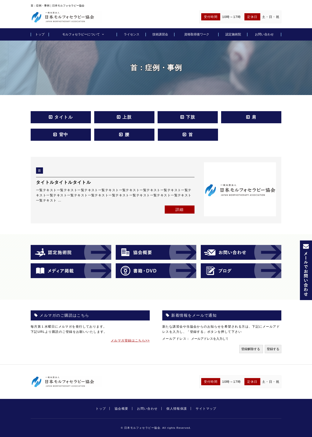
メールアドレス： (176, 338)
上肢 (127, 117)
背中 (63, 134)
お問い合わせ (264, 34)
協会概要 (121, 408)
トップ (40, 34)
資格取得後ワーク (196, 34)
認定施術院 (233, 34)
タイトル (63, 117)
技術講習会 (160, 34)
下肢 (190, 117)
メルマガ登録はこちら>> (130, 340)
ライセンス (131, 34)
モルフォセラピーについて (81, 34)
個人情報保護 (176, 408)
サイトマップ (206, 408)
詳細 (179, 209)
